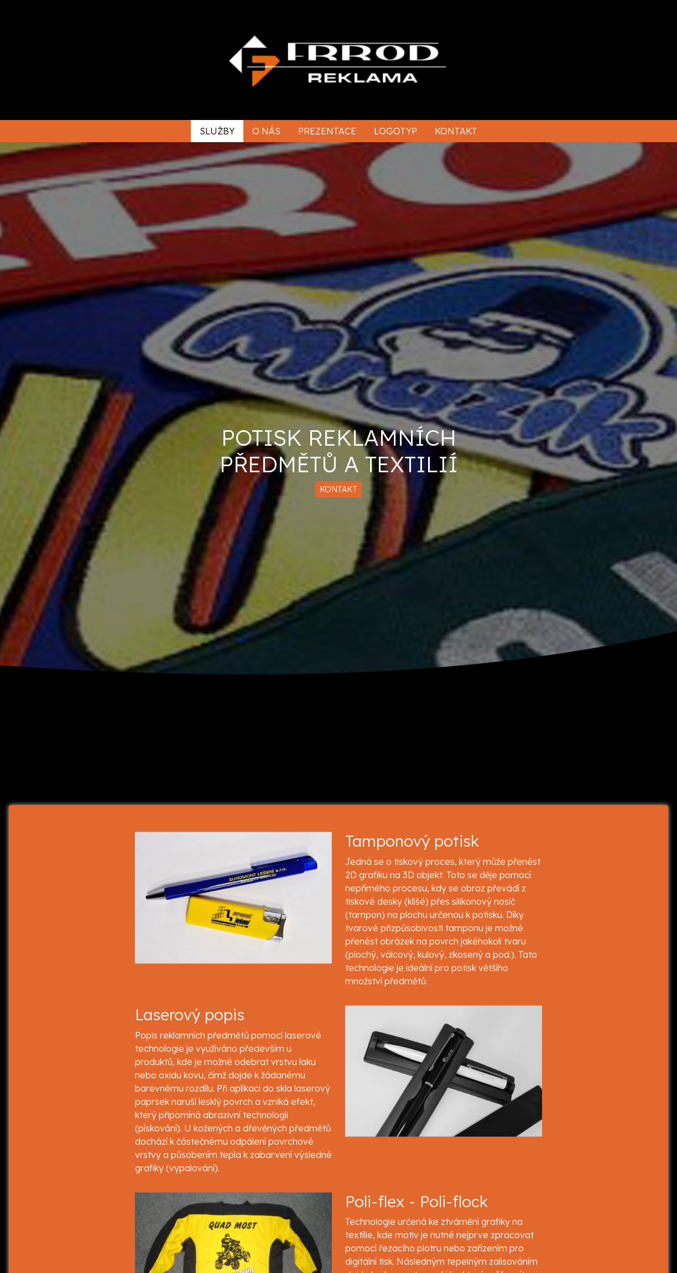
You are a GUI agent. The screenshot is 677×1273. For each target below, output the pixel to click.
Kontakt (456, 131)
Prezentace (327, 131)
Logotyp (395, 131)
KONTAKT (338, 489)
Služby (217, 131)
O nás (266, 131)
